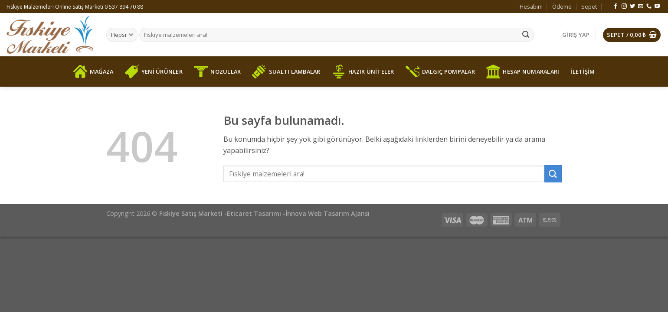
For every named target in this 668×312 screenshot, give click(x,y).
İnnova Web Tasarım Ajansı (327, 213)
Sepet (589, 6)
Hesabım (531, 6)
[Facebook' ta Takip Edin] (615, 6)
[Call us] (649, 6)
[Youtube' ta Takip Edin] (657, 6)
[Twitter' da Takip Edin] (632, 6)
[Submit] (525, 35)
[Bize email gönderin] (640, 6)
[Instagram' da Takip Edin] (624, 6)
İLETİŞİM (582, 71)
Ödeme (562, 6)
